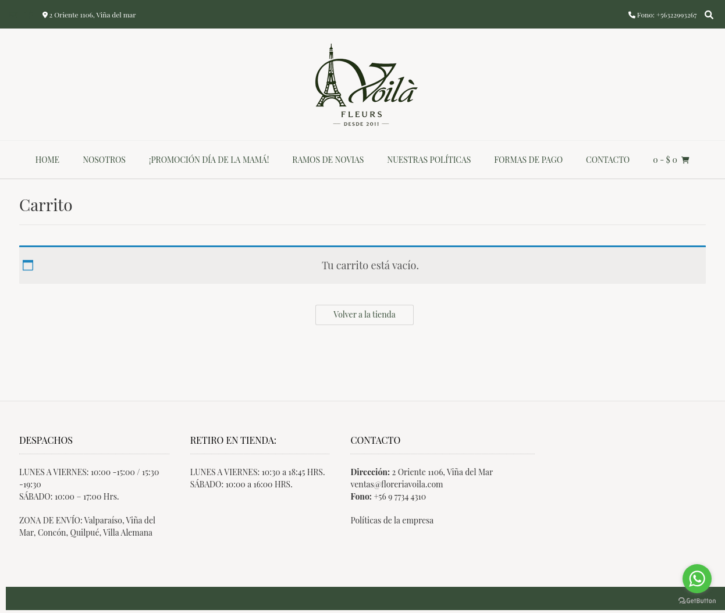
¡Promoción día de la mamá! (209, 159)
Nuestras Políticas (429, 159)
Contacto (608, 159)
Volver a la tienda (364, 314)
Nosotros (104, 159)
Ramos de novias (328, 159)
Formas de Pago (528, 159)
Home (47, 159)
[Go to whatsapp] (697, 578)
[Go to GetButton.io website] (697, 601)
